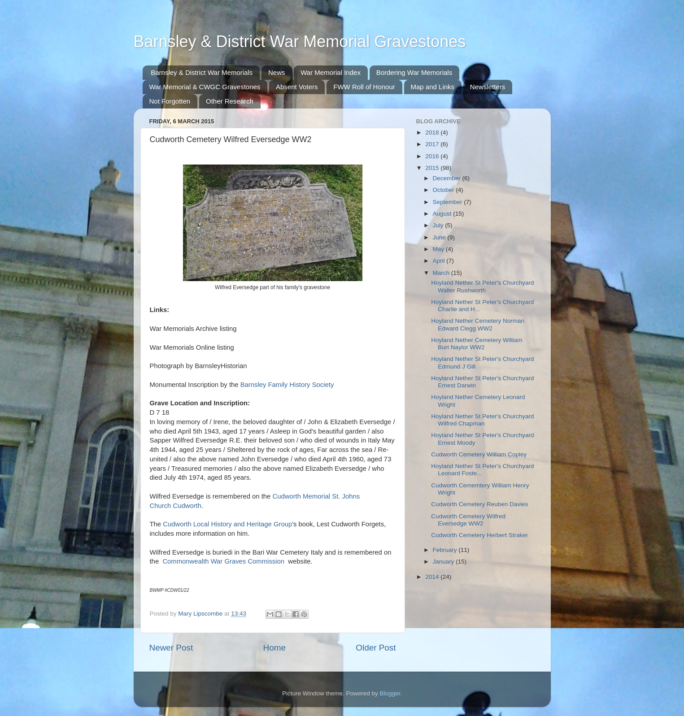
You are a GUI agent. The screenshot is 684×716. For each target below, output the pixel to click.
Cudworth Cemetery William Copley (479, 454)
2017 (432, 144)
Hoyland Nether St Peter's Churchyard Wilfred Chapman (482, 420)
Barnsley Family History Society (287, 384)
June (440, 237)
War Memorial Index (331, 72)
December (447, 178)
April (440, 260)
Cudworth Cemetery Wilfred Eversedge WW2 (468, 520)
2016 (432, 156)
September (448, 202)
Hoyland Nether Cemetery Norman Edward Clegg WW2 (477, 324)
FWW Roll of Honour (364, 87)
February (446, 550)
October (444, 190)
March (442, 272)
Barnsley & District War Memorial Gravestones (300, 41)
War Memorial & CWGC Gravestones (205, 87)
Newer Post (171, 647)
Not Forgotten (170, 101)
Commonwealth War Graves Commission (223, 561)
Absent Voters (297, 87)
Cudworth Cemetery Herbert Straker (479, 535)
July (439, 225)
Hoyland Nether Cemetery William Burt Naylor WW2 (476, 344)
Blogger (390, 693)
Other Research (229, 101)
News (276, 72)
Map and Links (433, 87)
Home (274, 647)
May (439, 249)
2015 (432, 168)
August (443, 213)
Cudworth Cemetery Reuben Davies (479, 504)
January (444, 561)
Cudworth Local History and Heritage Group (227, 524)
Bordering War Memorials (414, 72)
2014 (432, 576)
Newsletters (487, 87)
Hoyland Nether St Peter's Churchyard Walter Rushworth (482, 286)
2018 (432, 132)
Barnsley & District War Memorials (202, 72)
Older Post (376, 647)
